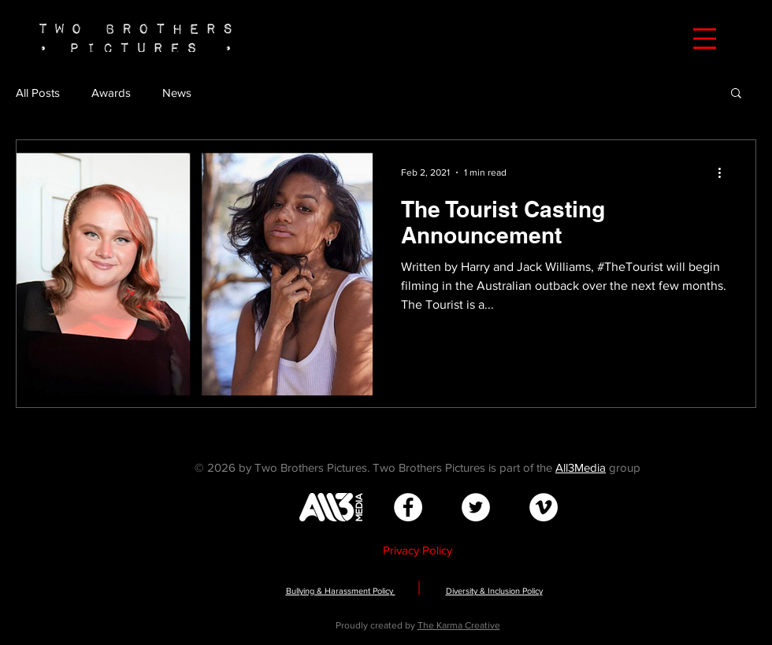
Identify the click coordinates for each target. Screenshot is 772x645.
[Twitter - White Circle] (476, 507)
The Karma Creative (459, 625)
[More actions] (724, 172)
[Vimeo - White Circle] (543, 507)
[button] (704, 38)
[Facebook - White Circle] (408, 507)
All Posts (38, 92)
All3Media (580, 467)
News (176, 92)
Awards (111, 92)
